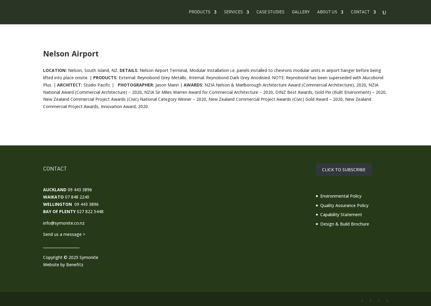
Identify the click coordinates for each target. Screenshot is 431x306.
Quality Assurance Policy (344, 205)
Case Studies (270, 12)
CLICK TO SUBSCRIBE (343, 170)
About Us (327, 12)
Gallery (301, 12)
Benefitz (74, 264)
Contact (360, 12)
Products (199, 12)
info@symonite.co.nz (64, 223)
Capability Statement (341, 214)
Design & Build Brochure (344, 224)
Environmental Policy (340, 196)
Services (233, 12)
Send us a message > (64, 234)
